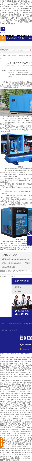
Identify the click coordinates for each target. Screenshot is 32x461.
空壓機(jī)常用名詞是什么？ (9, 267)
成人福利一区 (26, 446)
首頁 (2, 38)
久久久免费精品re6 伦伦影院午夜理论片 (17, 397)
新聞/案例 (4, 330)
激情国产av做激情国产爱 (10, 407)
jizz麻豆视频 (16, 431)
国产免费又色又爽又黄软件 (13, 426)
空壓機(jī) (6, 82)
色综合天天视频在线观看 (11, 435)
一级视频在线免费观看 (17, 452)
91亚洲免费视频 (23, 407)
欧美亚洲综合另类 (17, 456)
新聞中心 (14, 55)
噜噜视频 (25, 454)
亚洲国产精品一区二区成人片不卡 (18, 429)
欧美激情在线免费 (16, 399)
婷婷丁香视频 (21, 403)
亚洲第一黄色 (20, 414)
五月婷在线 (21, 408)
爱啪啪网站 (27, 456)
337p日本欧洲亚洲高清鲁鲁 (16, 458)
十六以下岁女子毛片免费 (19, 405)
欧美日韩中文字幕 (25, 391)
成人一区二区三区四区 (13, 439)
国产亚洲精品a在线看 (13, 460)
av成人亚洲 (3, 412)
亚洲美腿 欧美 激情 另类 (20, 420)
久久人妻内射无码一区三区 (10, 416)
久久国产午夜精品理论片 (23, 448)
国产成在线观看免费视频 (11, 390)
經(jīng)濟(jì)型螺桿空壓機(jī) (15, 38)
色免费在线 (3, 458)
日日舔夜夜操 (16, 443)
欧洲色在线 (9, 395)
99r (20, 416)
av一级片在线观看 (9, 414)
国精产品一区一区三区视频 (14, 393)
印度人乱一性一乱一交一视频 (22, 410)
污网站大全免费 (13, 408)
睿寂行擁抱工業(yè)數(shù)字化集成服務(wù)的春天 (15, 259)
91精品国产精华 (17, 422)
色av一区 (3, 393)
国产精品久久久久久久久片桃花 (15, 388)
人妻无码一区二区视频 (15, 454)
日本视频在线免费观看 (16, 450)
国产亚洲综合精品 (9, 437)
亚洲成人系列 (24, 401)
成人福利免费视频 (17, 427)
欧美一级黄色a (12, 445)
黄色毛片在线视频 (13, 401)
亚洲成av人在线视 (9, 384)
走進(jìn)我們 (14, 330)
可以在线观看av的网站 (15, 446)
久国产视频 (7, 405)
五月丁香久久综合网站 (8, 441)
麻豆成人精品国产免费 (23, 384)
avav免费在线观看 (26, 439)
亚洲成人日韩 (4, 450)
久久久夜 (9, 418)
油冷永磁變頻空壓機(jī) (14, 323)
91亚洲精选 (17, 395)
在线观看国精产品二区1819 (10, 433)
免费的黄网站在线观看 (22, 441)
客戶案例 (18, 291)
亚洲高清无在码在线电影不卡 (20, 380)
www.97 (15, 418)
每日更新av (8, 420)
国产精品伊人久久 (13, 391)
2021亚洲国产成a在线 (14, 424)
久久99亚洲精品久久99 (15, 412)
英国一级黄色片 (20, 437)
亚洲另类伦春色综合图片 (7, 448)
